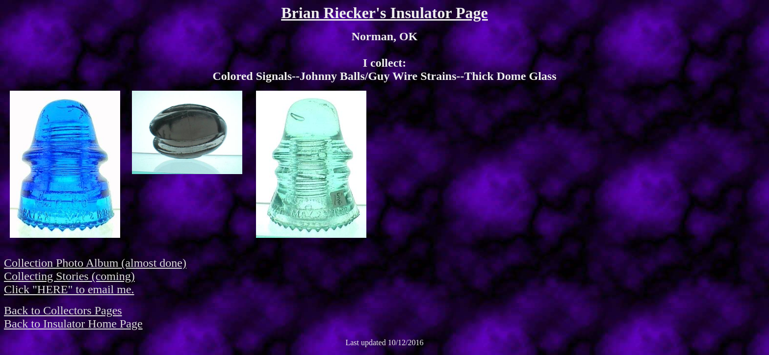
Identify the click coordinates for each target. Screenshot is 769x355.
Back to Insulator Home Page (73, 323)
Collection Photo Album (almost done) (95, 262)
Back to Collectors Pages (63, 310)
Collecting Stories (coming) (69, 276)
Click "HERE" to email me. (69, 289)
